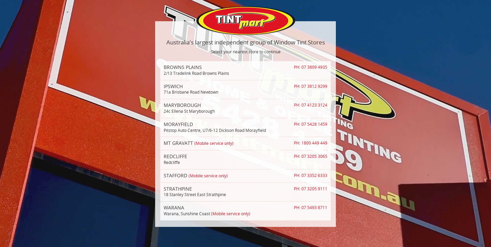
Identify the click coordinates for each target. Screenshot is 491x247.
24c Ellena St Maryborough (245, 108)
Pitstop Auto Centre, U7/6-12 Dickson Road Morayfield (245, 127)
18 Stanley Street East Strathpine (245, 192)
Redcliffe (245, 159)
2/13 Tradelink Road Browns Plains (245, 70)
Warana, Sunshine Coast (245, 210)
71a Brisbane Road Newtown (245, 89)
